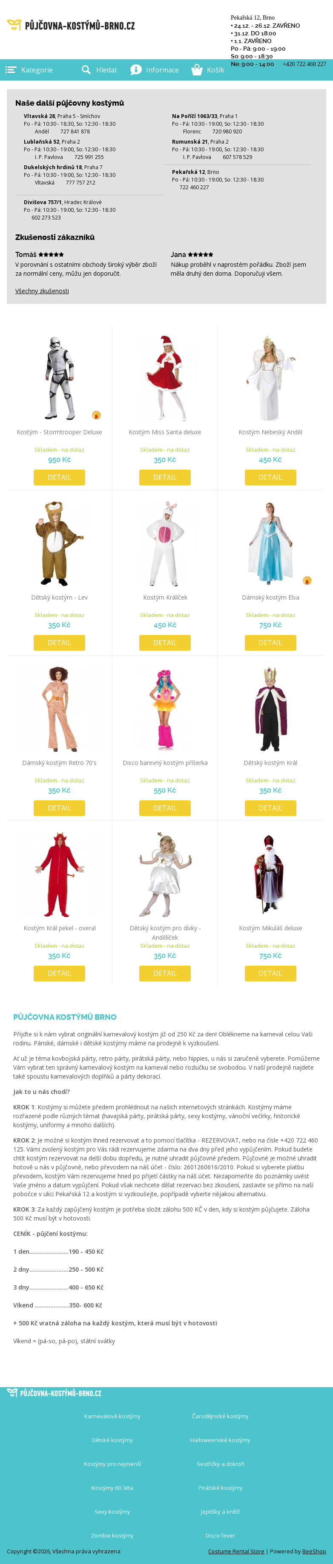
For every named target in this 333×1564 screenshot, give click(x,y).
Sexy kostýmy (112, 1511)
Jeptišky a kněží (220, 1511)
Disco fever (220, 1535)
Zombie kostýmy (112, 1535)
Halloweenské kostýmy (220, 1440)
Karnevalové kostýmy (112, 1416)
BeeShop (314, 1551)
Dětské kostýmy (112, 1440)
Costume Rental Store (236, 1551)
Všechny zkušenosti (42, 291)
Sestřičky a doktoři (220, 1464)
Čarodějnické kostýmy (220, 1416)
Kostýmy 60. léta (112, 1488)
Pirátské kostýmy (220, 1488)
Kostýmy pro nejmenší (112, 1464)
